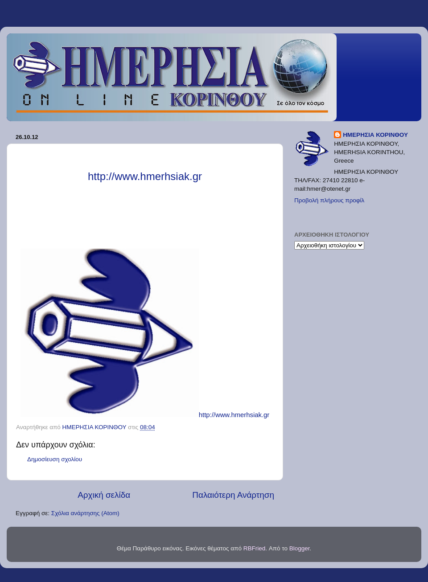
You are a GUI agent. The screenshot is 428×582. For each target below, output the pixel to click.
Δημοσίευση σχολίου (54, 459)
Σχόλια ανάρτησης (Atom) (85, 513)
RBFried (254, 548)
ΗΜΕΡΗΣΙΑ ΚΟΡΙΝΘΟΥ (375, 134)
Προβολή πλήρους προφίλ (329, 200)
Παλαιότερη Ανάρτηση (233, 495)
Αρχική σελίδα (104, 495)
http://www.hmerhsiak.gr (234, 414)
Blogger (299, 548)
